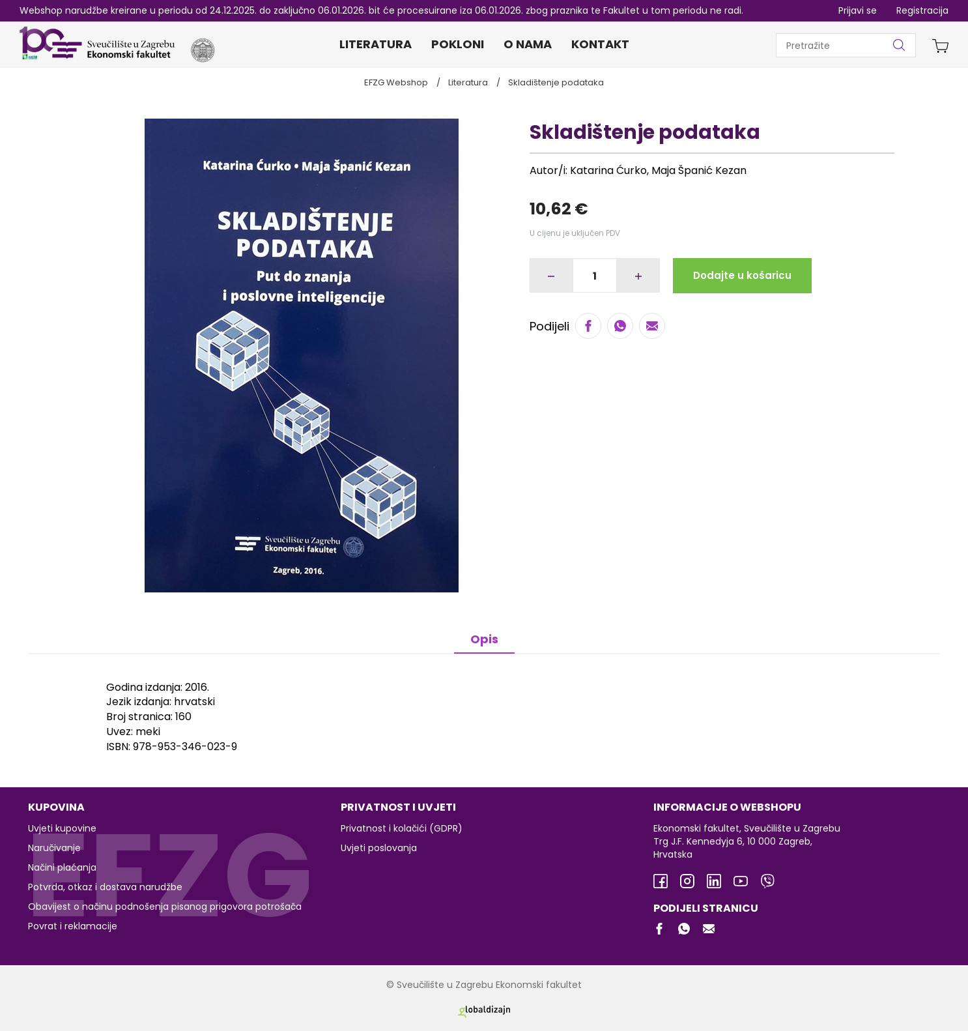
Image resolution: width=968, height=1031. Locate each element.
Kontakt (600, 44)
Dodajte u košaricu (742, 275)
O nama (528, 44)
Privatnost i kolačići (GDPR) (402, 828)
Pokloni (457, 44)
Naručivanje (54, 847)
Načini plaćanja (62, 867)
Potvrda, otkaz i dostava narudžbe (105, 886)
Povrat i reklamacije (72, 926)
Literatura (375, 44)
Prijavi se (857, 10)
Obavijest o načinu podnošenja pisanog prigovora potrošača (165, 906)
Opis (484, 639)
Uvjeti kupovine (62, 828)
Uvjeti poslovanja (379, 847)
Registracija (922, 10)
